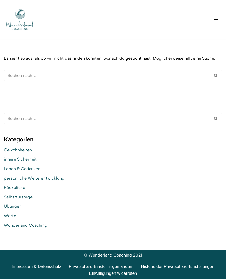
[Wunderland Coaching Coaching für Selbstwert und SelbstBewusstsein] (20, 19)
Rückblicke (14, 187)
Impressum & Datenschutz (36, 266)
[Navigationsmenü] (216, 19)
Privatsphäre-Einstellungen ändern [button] (101, 266)
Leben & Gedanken (22, 168)
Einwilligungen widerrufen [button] (113, 273)
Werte (10, 215)
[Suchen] (107, 75)
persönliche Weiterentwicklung (34, 178)
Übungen (13, 206)
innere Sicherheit (20, 159)
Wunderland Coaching (25, 225)
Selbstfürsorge (18, 196)
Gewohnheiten (18, 149)
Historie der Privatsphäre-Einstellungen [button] (177, 266)
